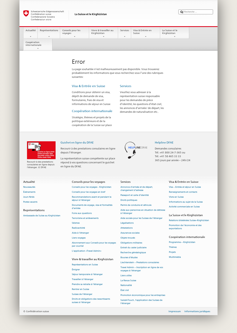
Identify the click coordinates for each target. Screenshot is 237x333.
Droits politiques (128, 200)
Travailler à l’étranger (82, 279)
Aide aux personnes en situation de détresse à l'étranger (142, 212)
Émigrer (76, 269)
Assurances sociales (130, 233)
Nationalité (126, 285)
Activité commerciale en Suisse (184, 207)
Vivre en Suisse (176, 197)
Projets (172, 252)
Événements (29, 192)
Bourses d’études (129, 257)
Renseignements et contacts (183, 192)
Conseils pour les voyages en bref (88, 192)
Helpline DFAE (164, 142)
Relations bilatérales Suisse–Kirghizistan (189, 220)
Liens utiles (126, 275)
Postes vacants (30, 202)
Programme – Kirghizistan (182, 242)
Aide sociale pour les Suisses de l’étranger (141, 218)
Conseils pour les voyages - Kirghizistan (91, 187)
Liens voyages (79, 238)
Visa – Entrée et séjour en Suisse (185, 187)
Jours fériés (28, 197)
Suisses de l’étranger (82, 294)
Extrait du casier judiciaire (133, 247)
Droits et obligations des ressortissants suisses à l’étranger (91, 301)
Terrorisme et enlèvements (85, 218)
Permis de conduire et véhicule (135, 205)
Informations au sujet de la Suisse (186, 202)
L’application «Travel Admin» (86, 251)
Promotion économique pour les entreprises (142, 295)
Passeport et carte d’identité (134, 195)
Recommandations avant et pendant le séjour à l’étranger (91, 198)
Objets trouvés (127, 238)
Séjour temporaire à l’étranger (87, 274)
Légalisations (127, 223)
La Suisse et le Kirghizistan (174, 33)
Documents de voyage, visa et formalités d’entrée (92, 207)
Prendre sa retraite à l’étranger (87, 284)
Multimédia (175, 257)
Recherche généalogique (133, 252)
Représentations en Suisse (85, 264)
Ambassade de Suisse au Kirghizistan (41, 215)
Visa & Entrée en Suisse (145, 33)
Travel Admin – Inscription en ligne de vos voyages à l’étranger (141, 269)
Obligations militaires (131, 243)
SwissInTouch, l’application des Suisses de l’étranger (141, 302)
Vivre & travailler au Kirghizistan (103, 33)
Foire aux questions (82, 213)
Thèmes (173, 247)
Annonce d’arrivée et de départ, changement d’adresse (136, 189)
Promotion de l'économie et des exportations (185, 227)
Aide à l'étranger (80, 233)
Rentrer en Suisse (80, 289)
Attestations (126, 228)
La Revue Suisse (128, 280)
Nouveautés (29, 187)
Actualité (31, 33)
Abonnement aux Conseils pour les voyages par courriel (94, 244)
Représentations (49, 33)
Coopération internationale (38, 45)
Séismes (76, 223)
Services (124, 33)
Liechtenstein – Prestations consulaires (139, 262)
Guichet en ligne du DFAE (77, 142)
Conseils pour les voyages (74, 33)
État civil (124, 290)
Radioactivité (78, 228)
